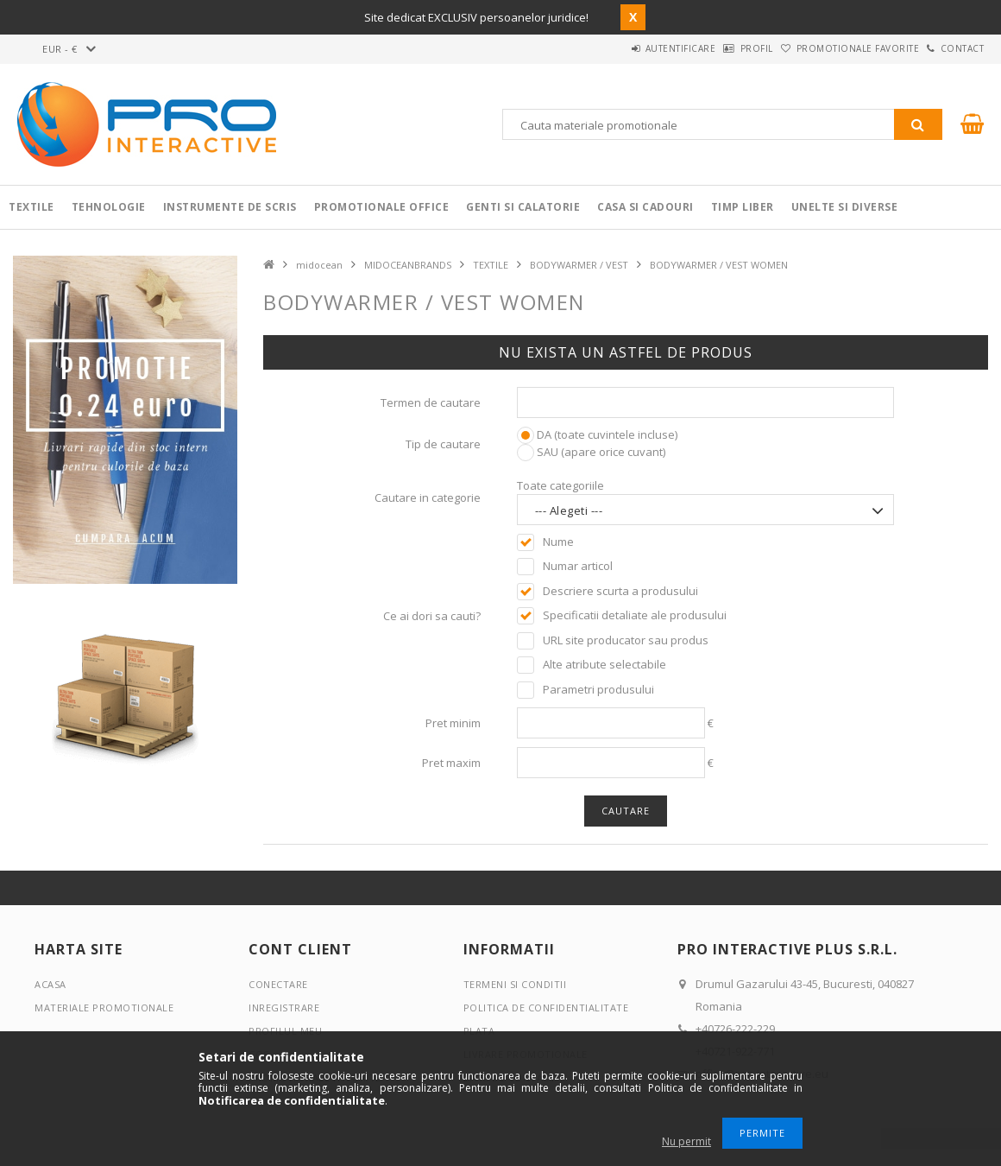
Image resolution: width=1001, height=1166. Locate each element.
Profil (712, 48)
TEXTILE (490, 264)
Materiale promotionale (104, 1007)
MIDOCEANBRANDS (407, 264)
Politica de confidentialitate (546, 1007)
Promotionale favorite (830, 48)
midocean (319, 264)
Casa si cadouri (645, 207)
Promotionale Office (382, 207)
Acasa (50, 984)
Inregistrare (284, 1007)
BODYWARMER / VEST (579, 264)
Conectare (278, 984)
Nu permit (686, 1141)
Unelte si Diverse (844, 207)
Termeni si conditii (515, 984)
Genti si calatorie (523, 207)
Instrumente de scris (230, 207)
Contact (953, 48)
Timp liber (742, 207)
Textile (31, 207)
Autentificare (617, 48)
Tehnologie (109, 207)
